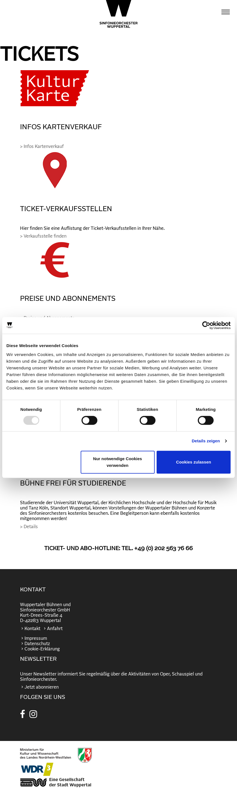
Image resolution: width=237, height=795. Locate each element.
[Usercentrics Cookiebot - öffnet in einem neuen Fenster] (206, 325)
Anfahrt (55, 628)
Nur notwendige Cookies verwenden (117, 462)
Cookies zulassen (193, 462)
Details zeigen (206, 440)
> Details (29, 527)
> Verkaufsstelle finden (43, 236)
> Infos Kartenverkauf (42, 146)
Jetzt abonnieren (41, 687)
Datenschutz (37, 644)
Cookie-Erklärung (42, 649)
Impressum (35, 638)
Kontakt (32, 628)
